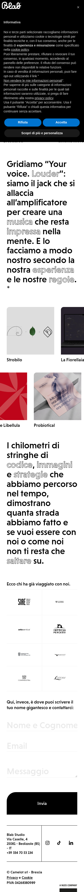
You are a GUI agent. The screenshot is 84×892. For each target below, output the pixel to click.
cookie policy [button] (20, 799)
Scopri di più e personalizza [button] (41, 883)
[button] (78, 757)
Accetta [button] (61, 872)
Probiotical (44, 425)
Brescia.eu (13, 140)
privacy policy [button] (44, 848)
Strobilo (14, 359)
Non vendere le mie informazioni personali (33, 830)
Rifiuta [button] (23, 872)
